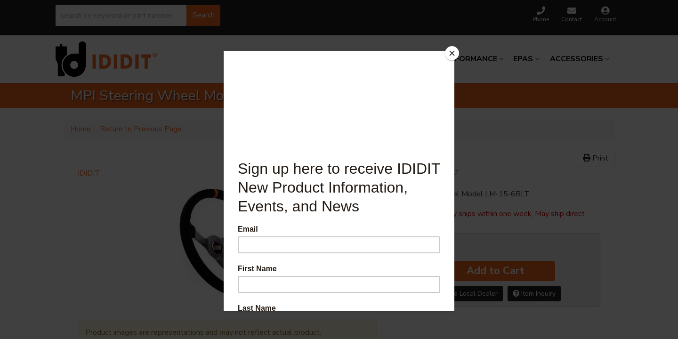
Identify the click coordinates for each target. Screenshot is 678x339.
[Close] (452, 53)
